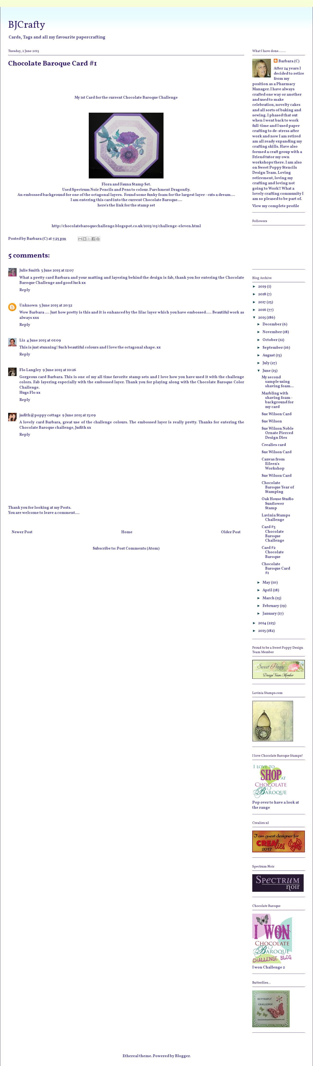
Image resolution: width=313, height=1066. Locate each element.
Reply (24, 290)
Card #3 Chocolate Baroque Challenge (273, 534)
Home (126, 532)
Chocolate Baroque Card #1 (276, 569)
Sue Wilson (272, 421)
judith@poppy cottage (40, 415)
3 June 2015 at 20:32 (55, 305)
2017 (262, 302)
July (266, 363)
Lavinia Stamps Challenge (276, 518)
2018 (262, 294)
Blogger (182, 1056)
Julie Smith (29, 270)
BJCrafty (26, 25)
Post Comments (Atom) (138, 548)
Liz (22, 340)
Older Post (231, 532)
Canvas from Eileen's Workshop (273, 464)
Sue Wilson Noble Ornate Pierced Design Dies (278, 433)
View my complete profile (275, 206)
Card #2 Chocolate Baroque (273, 552)
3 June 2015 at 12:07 (57, 270)
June (267, 370)
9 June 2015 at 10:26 (59, 370)
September (273, 347)
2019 (262, 286)
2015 (262, 317)
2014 (262, 623)
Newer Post (22, 532)
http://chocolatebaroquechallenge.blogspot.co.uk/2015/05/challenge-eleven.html (126, 226)
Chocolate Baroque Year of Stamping (278, 488)
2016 (262, 310)
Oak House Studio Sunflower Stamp (278, 504)
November (273, 332)
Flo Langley (30, 370)
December (272, 324)
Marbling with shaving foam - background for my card (278, 400)
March (269, 598)
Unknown (28, 305)
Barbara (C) (288, 61)
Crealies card (274, 445)
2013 (262, 631)
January (270, 613)
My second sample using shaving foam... (278, 382)
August (269, 355)
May (267, 582)
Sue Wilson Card (277, 414)
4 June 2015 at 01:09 (44, 340)
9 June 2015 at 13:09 (79, 415)
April (268, 590)
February (271, 606)
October (270, 340)
